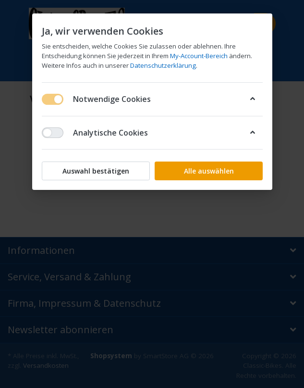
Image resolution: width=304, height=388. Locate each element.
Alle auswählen (208, 170)
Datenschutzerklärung (163, 65)
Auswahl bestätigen (95, 170)
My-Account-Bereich (199, 55)
